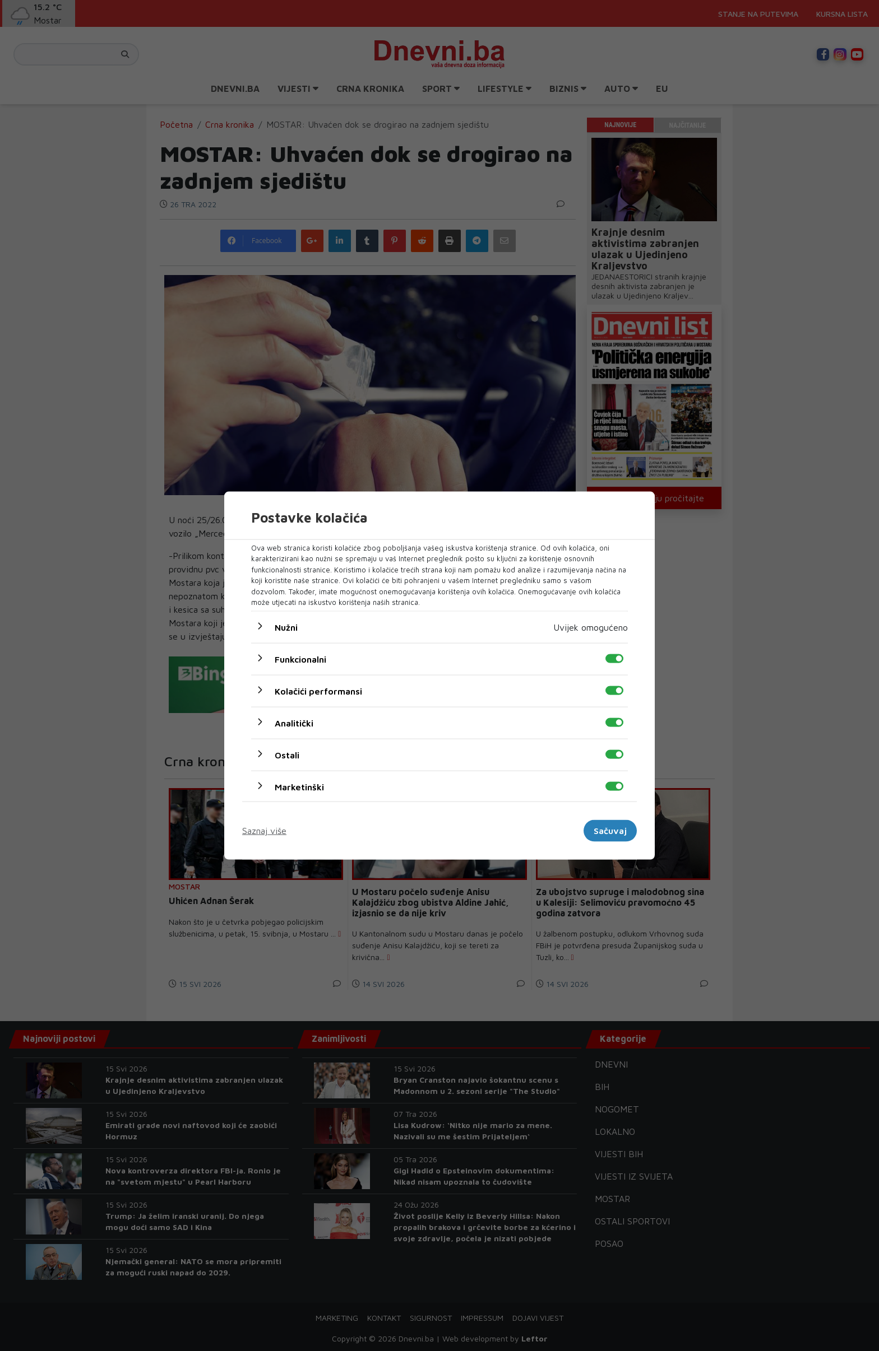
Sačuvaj (610, 831)
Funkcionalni (300, 659)
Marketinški (299, 786)
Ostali (287, 754)
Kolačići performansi (318, 691)
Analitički (294, 723)
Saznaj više (264, 831)
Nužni (286, 627)
